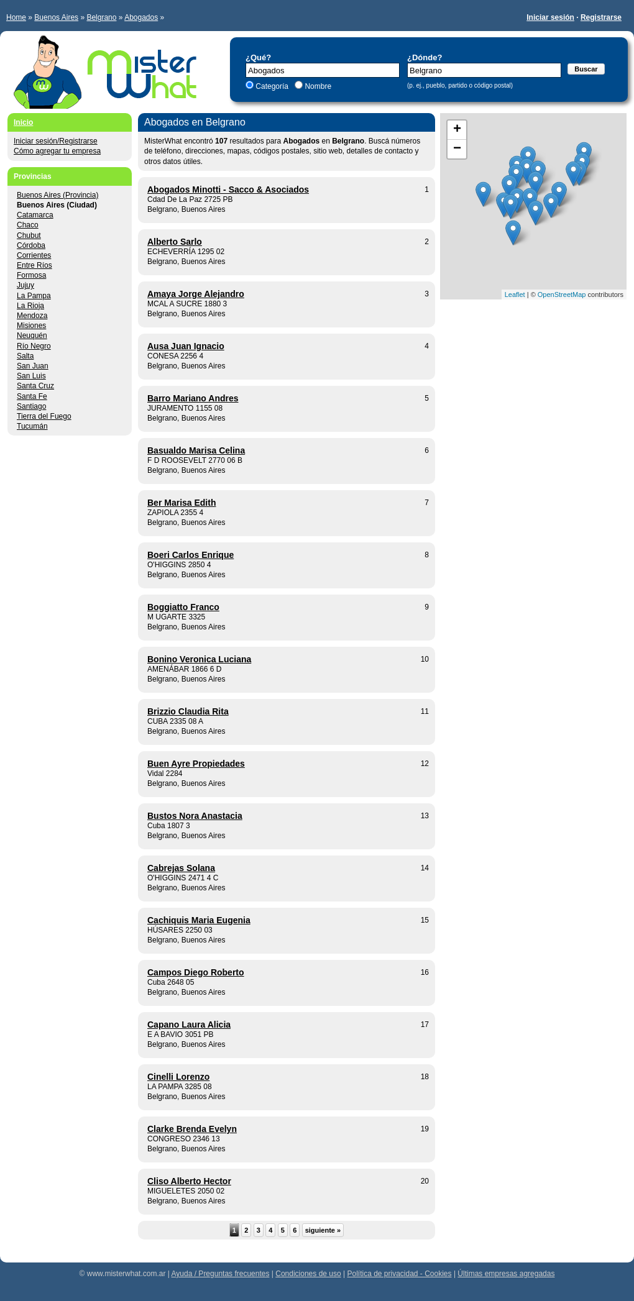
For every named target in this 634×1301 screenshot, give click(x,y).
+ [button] (457, 130)
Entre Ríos (34, 265)
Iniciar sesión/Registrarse (56, 141)
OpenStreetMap (562, 294)
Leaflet (515, 294)
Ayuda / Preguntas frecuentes (221, 1273)
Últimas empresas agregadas (505, 1273)
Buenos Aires (56, 17)
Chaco (28, 225)
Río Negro (34, 346)
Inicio (23, 122)
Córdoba (31, 245)
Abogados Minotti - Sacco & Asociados (228, 189)
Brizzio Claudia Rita (188, 711)
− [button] (457, 149)
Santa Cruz (35, 385)
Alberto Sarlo (174, 242)
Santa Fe (32, 396)
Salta (25, 356)
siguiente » (323, 1230)
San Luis (31, 376)
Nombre (317, 86)
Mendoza (32, 315)
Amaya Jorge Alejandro (195, 294)
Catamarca (35, 215)
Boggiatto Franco (183, 607)
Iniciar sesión (550, 17)
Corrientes (34, 255)
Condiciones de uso (308, 1273)
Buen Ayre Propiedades (196, 764)
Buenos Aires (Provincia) (57, 195)
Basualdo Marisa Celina (196, 450)
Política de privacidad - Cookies (399, 1273)
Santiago (31, 406)
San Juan (32, 366)
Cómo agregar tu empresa (57, 151)
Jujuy (25, 285)
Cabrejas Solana (181, 868)
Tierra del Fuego (44, 416)
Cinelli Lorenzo (178, 1077)
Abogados (141, 17)
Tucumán (32, 426)
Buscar (585, 69)
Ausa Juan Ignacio (185, 346)
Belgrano (101, 17)
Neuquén (32, 335)
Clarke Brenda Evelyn (192, 1129)
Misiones (31, 325)
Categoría (272, 86)
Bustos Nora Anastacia (194, 816)
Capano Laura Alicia (189, 1024)
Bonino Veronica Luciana (199, 659)
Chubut (29, 235)
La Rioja (30, 305)
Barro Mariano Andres (193, 398)
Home (16, 17)
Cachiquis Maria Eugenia (198, 920)
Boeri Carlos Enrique (190, 555)
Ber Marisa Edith (181, 503)
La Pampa (34, 295)
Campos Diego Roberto (195, 972)
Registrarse (601, 17)
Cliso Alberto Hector (189, 1181)
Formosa (31, 275)
